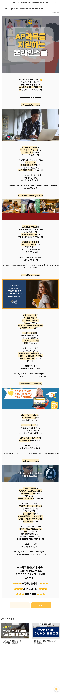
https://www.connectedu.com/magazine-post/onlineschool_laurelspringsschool (30, 374)
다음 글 (41, 605)
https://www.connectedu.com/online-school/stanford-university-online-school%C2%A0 (30, 266)
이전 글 (19, 605)
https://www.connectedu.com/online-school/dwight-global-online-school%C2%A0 (30, 186)
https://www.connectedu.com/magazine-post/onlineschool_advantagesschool (30, 553)
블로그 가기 (30, 594)
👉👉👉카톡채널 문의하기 (26, 583)
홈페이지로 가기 (30, 588)
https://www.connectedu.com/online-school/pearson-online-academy (30, 453)
